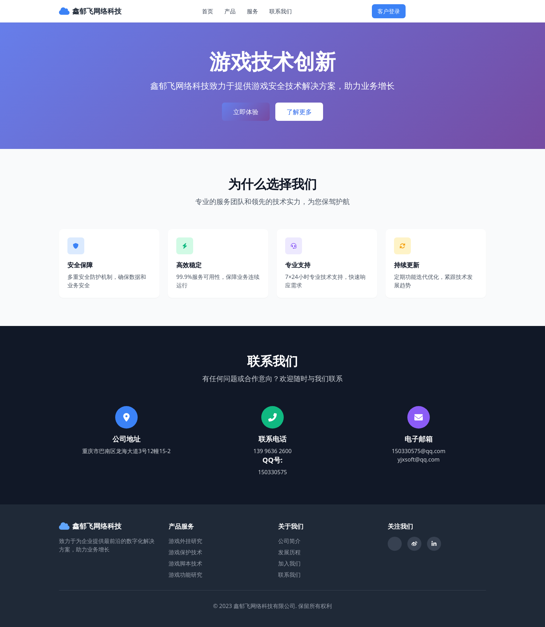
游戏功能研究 (185, 575)
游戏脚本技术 (185, 563)
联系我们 (280, 11)
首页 (207, 11)
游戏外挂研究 (185, 541)
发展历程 (289, 552)
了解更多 (299, 111)
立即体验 (245, 111)
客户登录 (388, 11)
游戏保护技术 (185, 552)
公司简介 (289, 541)
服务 (252, 11)
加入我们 (289, 563)
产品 (230, 11)
